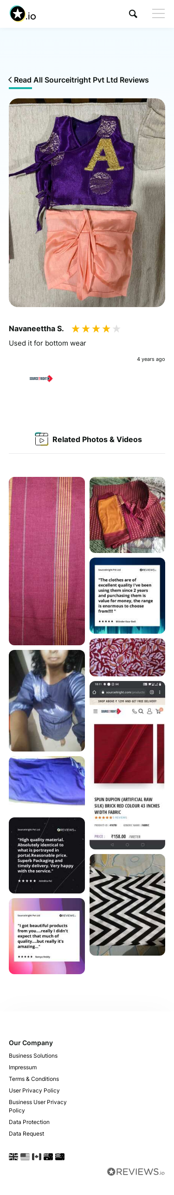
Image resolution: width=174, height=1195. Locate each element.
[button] (133, 13)
